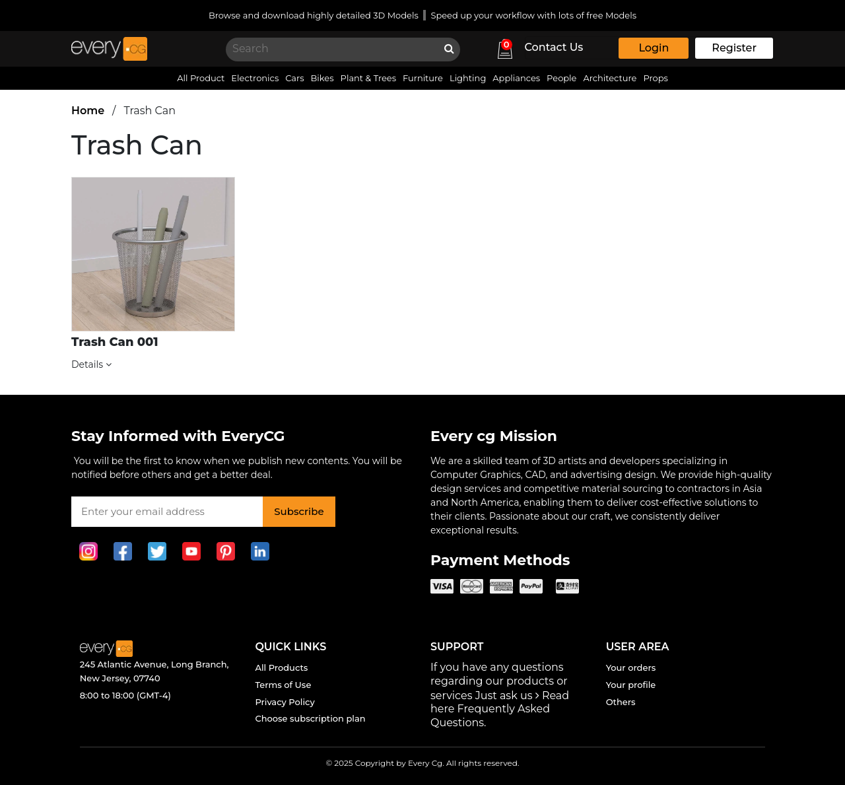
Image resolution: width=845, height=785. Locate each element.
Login (653, 48)
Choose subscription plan (310, 718)
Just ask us (502, 695)
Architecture (609, 78)
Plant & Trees (368, 78)
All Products (281, 667)
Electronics (255, 78)
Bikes (322, 78)
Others (621, 702)
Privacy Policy (284, 702)
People (561, 78)
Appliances (516, 78)
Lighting (468, 78)
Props (655, 78)
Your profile (631, 684)
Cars (294, 78)
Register (734, 48)
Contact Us (554, 47)
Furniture (423, 78)
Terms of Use (283, 684)
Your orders (631, 667)
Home (87, 110)
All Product (200, 78)
